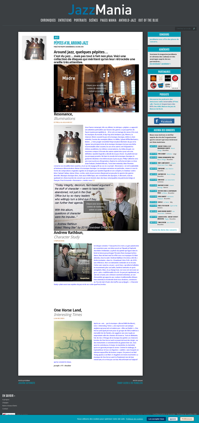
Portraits (80, 20)
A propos (5, 400)
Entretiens (65, 20)
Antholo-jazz (127, 20)
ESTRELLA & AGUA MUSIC (63, 122)
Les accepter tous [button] (156, 419)
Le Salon (166, 202)
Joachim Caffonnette (26, 383)
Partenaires (164, 72)
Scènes (93, 20)
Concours (164, 34)
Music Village (161, 159)
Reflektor (169, 154)
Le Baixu (164, 193)
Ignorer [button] (173, 419)
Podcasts (164, 94)
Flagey (167, 219)
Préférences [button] (187, 419)
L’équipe (5, 403)
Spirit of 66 (173, 206)
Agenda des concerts (164, 130)
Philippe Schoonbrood (67, 47)
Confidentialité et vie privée (164, 414)
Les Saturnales (170, 180)
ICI (94, 180)
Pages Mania (108, 20)
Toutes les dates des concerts (164, 230)
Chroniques (48, 20)
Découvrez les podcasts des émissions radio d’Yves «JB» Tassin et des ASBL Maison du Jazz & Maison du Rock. (164, 104)
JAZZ (57, 37)
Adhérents (164, 49)
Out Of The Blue (148, 20)
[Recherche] (184, 29)
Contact (5, 409)
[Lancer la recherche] (194, 29)
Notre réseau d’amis (9, 406)
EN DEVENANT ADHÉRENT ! (160, 64)
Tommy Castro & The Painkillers (130, 383)
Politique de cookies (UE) (187, 414)
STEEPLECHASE (59, 241)
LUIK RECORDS (59, 318)
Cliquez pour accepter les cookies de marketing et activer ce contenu (96, 88)
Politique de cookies (134, 419)
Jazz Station (169, 169)
